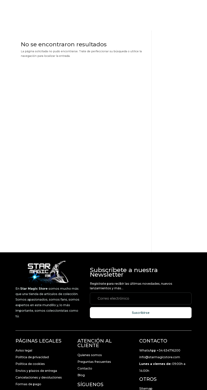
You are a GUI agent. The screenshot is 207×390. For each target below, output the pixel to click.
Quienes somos (89, 325)
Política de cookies (30, 334)
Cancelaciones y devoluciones (38, 348)
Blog (81, 346)
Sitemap (145, 359)
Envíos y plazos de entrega (36, 341)
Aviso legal (23, 321)
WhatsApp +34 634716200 (159, 321)
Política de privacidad (32, 327)
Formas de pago (28, 354)
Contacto (84, 339)
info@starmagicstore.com (159, 327)
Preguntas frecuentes (94, 332)
